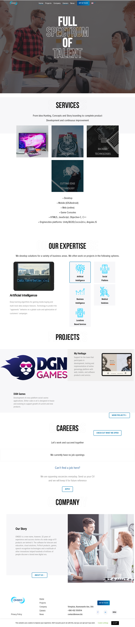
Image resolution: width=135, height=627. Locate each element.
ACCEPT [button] (115, 623)
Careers (65, 3)
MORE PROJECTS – (119, 415)
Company (57, 3)
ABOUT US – (39, 575)
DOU (114, 612)
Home (41, 3)
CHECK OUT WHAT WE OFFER (107, 433)
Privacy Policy (16, 614)
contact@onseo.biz (75, 614)
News (72, 3)
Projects (48, 3)
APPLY (67, 489)
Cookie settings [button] (103, 623)
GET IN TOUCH (83, 3)
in (105, 612)
